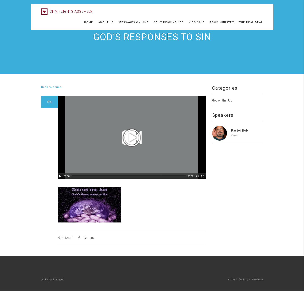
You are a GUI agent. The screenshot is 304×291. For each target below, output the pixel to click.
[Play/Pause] (60, 176)
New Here (257, 279)
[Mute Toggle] (197, 176)
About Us (106, 22)
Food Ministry (222, 22)
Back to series (51, 87)
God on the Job (222, 100)
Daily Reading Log (168, 22)
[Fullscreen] (202, 176)
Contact (243, 279)
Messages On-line (133, 22)
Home (88, 22)
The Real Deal (251, 22)
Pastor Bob (239, 130)
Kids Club (197, 22)
